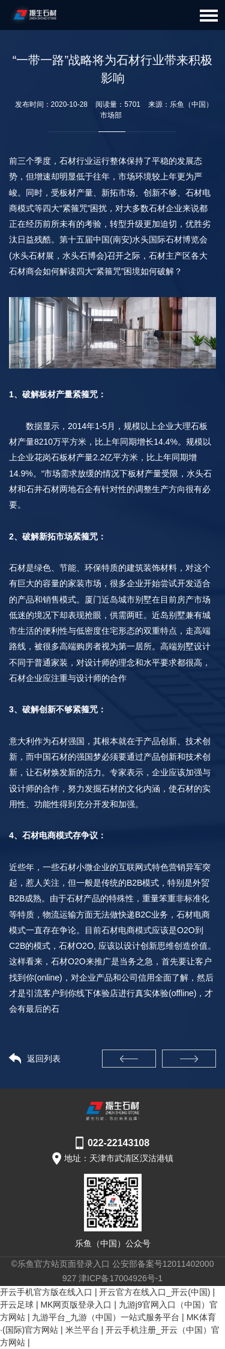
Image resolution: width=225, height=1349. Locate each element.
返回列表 (44, 1058)
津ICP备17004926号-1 (121, 1278)
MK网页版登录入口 (76, 1304)
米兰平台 (82, 1330)
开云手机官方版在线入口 (46, 1292)
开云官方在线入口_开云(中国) (154, 1292)
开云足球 (17, 1304)
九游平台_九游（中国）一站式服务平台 (105, 1317)
